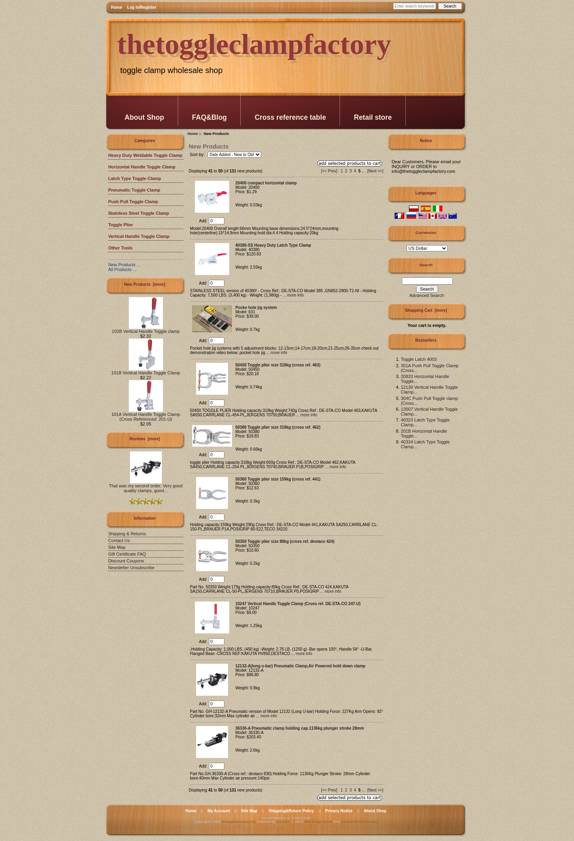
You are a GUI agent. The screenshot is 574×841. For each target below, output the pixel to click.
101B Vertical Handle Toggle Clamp (145, 370)
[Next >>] (375, 171)
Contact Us (119, 540)
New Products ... (124, 264)
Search (425, 265)
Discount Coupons (126, 560)
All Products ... (122, 269)
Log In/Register (141, 7)
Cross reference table (290, 117)
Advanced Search (426, 295)
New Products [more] (144, 284)
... (363, 171)
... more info (292, 295)
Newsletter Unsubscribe (131, 567)
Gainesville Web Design (359, 821)
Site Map (116, 547)
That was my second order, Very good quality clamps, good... (146, 486)
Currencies (426, 232)
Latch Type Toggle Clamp (134, 178)
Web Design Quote (318, 821)
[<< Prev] (329, 171)
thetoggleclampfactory (239, 821)
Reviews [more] (145, 439)
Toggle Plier (120, 224)
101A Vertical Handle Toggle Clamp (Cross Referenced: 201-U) (145, 414)
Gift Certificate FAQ (127, 554)
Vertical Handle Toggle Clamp (138, 236)
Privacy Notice (339, 811)
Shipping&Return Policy (291, 811)
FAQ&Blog (209, 117)
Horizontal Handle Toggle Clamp (141, 166)
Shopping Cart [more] (426, 310)
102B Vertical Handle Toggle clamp (145, 329)
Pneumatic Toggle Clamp (134, 190)
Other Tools (120, 247)
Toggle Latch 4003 (418, 359)
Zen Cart (282, 821)
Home (116, 7)
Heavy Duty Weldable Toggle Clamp (145, 155)
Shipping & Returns (127, 533)
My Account (218, 811)
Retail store (373, 117)
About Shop (144, 117)
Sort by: (198, 154)
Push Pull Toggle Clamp (133, 201)
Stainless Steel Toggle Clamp (138, 213)
